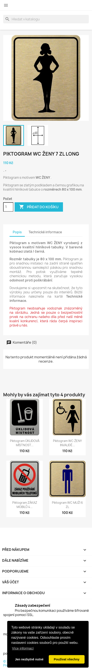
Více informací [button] (22, 648)
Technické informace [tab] (45, 232)
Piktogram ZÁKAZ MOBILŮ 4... (24, 505)
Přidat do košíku (39, 207)
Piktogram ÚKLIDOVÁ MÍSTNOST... (24, 443)
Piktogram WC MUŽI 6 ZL (67, 505)
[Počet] (8, 207)
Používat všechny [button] (66, 659)
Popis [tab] (17, 232)
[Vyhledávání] (46, 19)
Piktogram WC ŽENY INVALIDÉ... (67, 443)
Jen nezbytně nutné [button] (29, 659)
